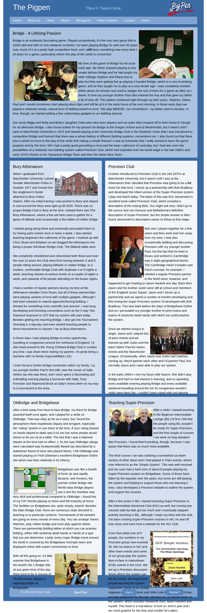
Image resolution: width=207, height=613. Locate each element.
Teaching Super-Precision (131, 402)
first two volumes (150, 597)
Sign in (129, 592)
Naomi (65, 20)
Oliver (50, 20)
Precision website (153, 487)
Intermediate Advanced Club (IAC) (136, 505)
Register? (174, 592)
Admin (145, 20)
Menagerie (83, 20)
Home (17, 20)
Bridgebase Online (85, 455)
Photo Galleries (107, 20)
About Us (33, 20)
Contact (129, 20)
